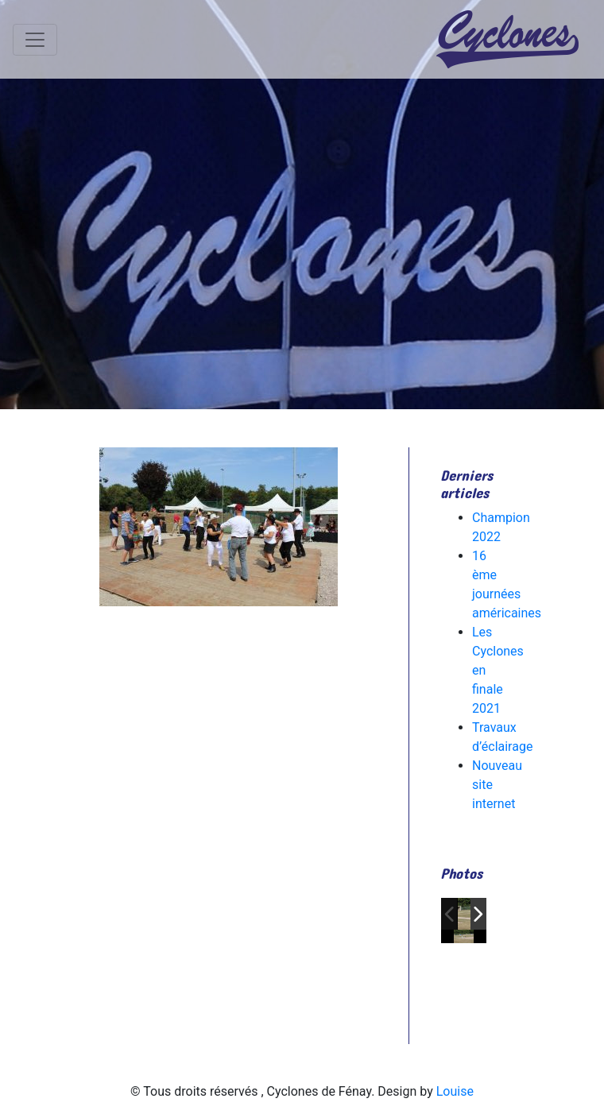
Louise (455, 1091)
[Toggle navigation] (35, 40)
